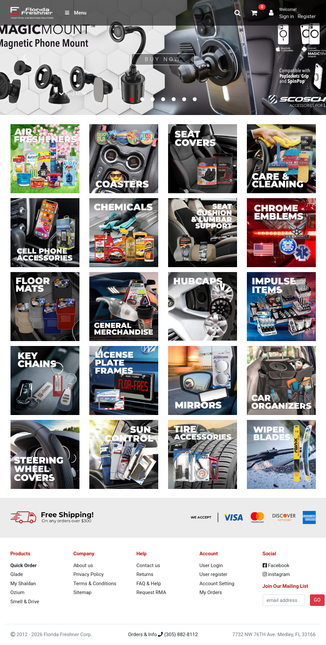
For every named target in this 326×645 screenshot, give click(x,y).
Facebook (276, 565)
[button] (24, 57)
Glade (17, 574)
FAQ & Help (149, 584)
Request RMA (151, 592)
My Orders (211, 592)
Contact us (148, 565)
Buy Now (163, 59)
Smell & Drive (25, 602)
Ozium (18, 592)
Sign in (286, 16)
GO (317, 600)
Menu (76, 13)
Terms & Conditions (95, 584)
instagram (276, 574)
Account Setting (217, 584)
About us (83, 565)
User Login (211, 565)
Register (307, 16)
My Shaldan (23, 584)
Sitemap (83, 592)
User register (214, 574)
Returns (145, 574)
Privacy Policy (89, 574)
